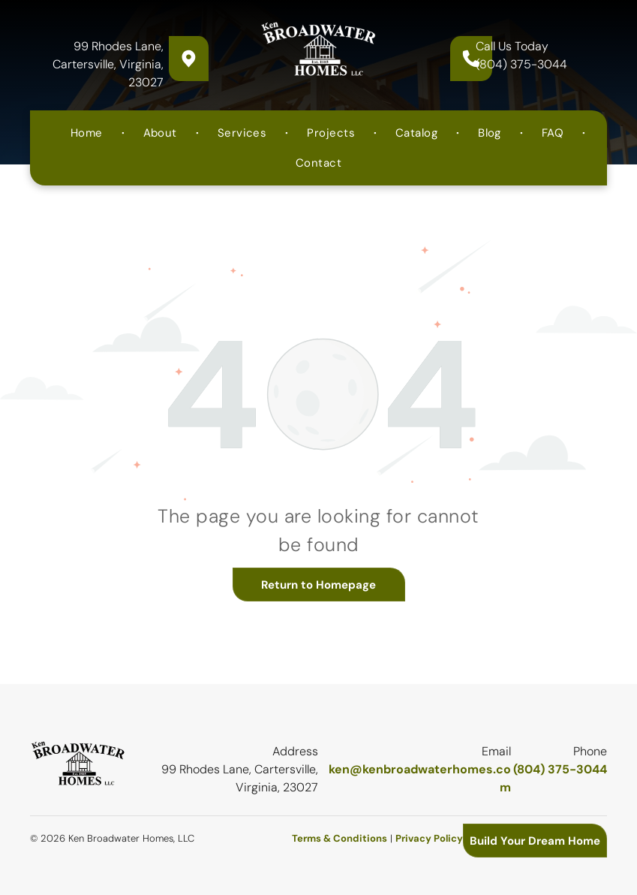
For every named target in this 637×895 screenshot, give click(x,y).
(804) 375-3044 (521, 64)
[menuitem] (88, 133)
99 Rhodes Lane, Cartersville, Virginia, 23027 (108, 64)
